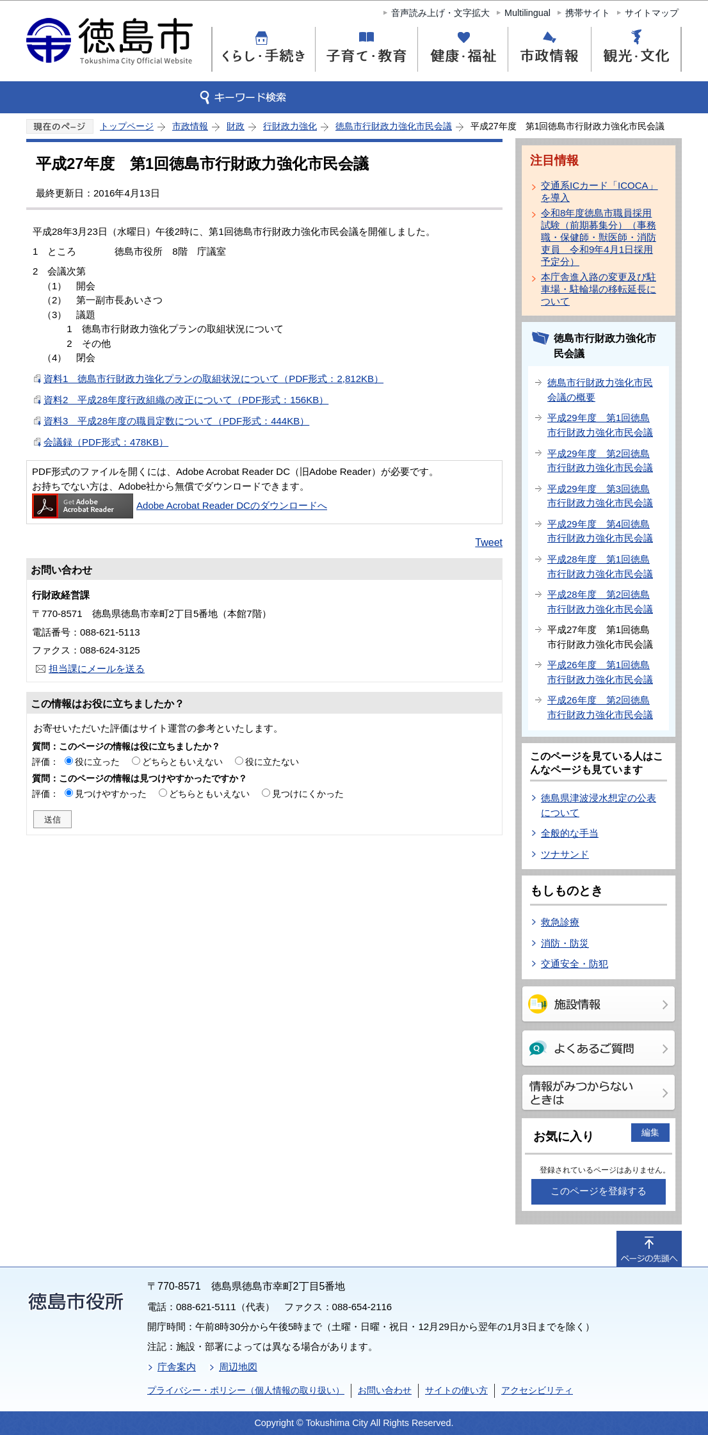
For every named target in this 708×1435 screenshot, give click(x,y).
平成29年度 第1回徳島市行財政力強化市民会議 (600, 425)
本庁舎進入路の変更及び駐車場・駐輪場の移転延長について (598, 289)
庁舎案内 (176, 1366)
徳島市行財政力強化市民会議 (393, 126)
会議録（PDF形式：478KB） (106, 442)
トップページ (127, 126)
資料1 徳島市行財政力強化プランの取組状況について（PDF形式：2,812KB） (213, 378)
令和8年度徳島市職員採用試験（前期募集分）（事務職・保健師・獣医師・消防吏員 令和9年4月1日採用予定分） (598, 237)
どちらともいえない (182, 762)
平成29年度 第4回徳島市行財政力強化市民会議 (600, 531)
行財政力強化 (290, 126)
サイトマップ (652, 13)
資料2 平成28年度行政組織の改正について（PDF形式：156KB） (186, 399)
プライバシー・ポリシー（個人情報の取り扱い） (245, 1390)
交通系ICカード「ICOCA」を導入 (599, 191)
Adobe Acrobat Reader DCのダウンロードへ (179, 505)
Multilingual (527, 13)
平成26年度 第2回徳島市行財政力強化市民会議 (600, 707)
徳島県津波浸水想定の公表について (598, 805)
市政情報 (190, 126)
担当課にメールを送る (97, 668)
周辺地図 (238, 1366)
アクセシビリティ (537, 1390)
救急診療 (560, 922)
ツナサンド (565, 854)
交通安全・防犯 (574, 963)
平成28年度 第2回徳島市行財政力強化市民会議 (600, 601)
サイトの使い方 (456, 1390)
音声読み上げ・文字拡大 (440, 13)
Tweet (489, 542)
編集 (650, 1132)
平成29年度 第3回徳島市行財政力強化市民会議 (600, 496)
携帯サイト (587, 13)
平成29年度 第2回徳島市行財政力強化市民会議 (600, 461)
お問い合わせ (385, 1390)
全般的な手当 (570, 833)
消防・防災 (565, 943)
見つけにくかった (308, 794)
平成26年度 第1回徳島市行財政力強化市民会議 (600, 672)
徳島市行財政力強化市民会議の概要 (600, 390)
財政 (236, 126)
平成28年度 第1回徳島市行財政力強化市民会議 (600, 566)
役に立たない (272, 762)
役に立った (97, 762)
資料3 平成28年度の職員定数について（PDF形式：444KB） (176, 420)
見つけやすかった (111, 794)
